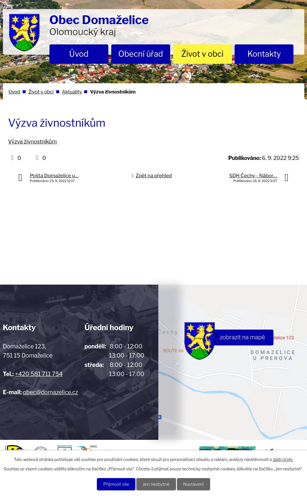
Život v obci (202, 54)
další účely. (283, 459)
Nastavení (194, 484)
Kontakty (264, 54)
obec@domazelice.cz (50, 392)
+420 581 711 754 (39, 374)
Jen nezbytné (156, 484)
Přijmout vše (115, 484)
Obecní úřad (140, 54)
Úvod (79, 54)
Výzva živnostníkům (32, 141)
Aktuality (72, 92)
